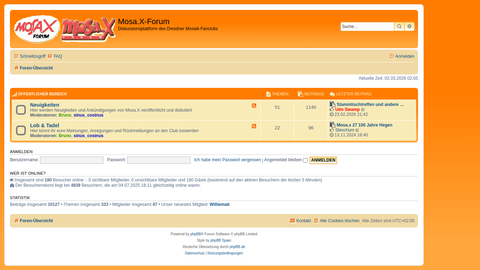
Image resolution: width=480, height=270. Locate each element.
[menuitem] (54, 56)
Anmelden (21, 152)
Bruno (65, 115)
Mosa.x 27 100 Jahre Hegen (364, 125)
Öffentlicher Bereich (42, 94)
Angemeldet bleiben (286, 159)
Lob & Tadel (44, 125)
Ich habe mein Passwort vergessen (227, 159)
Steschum (344, 130)
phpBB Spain (220, 240)
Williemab (220, 204)
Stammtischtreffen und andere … (370, 104)
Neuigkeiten (44, 105)
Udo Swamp (347, 109)
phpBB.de (237, 247)
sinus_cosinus (88, 115)
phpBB (195, 234)
